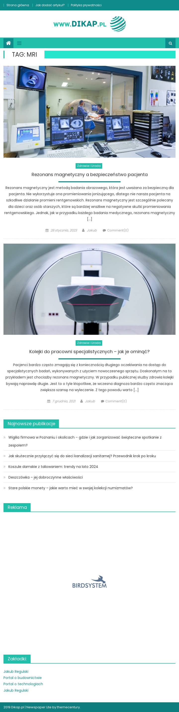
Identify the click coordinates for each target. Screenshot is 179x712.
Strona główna (17, 5)
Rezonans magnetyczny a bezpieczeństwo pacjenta (90, 175)
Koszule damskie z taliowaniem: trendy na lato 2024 (53, 466)
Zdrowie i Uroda (89, 166)
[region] (89, 581)
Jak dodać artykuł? (50, 5)
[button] (89, 581)
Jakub (92, 230)
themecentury (68, 707)
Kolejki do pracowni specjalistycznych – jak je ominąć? (89, 352)
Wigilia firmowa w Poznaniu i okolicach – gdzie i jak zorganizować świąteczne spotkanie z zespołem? (85, 441)
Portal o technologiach (23, 683)
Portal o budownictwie (22, 677)
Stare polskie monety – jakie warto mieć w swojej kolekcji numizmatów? (70, 488)
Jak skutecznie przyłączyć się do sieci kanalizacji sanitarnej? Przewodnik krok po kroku (82, 455)
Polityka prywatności (86, 5)
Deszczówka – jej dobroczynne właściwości (45, 477)
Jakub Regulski (15, 671)
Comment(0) (118, 230)
